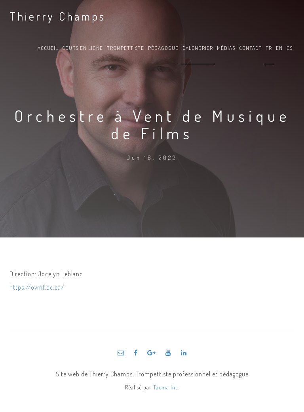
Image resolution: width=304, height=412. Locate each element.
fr (269, 48)
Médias (226, 48)
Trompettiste (125, 48)
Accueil (48, 48)
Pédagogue (163, 48)
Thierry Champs (58, 16)
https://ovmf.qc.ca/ (37, 287)
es (290, 48)
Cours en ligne (82, 48)
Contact (250, 48)
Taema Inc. (166, 387)
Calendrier (197, 48)
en (279, 48)
